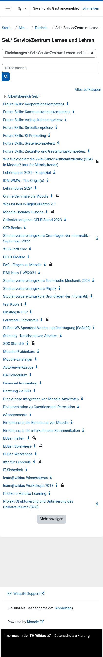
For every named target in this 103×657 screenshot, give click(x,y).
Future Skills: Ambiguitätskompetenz (33, 120)
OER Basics (12, 228)
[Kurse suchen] (50, 68)
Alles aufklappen (88, 89)
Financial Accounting (20, 383)
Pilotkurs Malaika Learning (24, 493)
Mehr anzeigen (51, 519)
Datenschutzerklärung (72, 635)
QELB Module (14, 257)
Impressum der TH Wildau (25, 635)
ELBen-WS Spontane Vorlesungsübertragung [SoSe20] (47, 328)
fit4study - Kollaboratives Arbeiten (30, 336)
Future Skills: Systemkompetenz (29, 143)
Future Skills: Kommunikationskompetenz (36, 112)
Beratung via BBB (17, 391)
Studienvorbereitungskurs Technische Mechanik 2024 (46, 280)
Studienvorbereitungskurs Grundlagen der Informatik (45, 296)
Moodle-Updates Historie (23, 212)
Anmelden (91, 8)
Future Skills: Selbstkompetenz (28, 127)
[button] (22, 8)
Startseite (7, 28)
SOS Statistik (13, 343)
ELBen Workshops (18, 454)
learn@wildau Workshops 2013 (28, 485)
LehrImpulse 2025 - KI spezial (27, 172)
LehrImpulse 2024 (17, 188)
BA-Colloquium (15, 375)
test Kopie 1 (12, 304)
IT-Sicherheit (13, 470)
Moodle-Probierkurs (19, 351)
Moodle (33, 622)
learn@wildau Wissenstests (25, 478)
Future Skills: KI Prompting (24, 135)
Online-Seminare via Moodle (25, 196)
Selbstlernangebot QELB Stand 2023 (32, 220)
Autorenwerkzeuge (18, 367)
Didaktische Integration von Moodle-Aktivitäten (41, 399)
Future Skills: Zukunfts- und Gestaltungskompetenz (44, 151)
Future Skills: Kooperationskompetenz (34, 104)
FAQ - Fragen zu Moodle (22, 265)
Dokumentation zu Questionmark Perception (39, 407)
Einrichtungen (42, 28)
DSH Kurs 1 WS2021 (19, 273)
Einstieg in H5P (15, 312)
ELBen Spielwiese (17, 446)
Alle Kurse (24, 28)
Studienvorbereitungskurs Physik (29, 288)
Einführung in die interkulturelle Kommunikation (41, 430)
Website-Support (24, 593)
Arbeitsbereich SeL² (23, 96)
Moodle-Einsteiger (18, 359)
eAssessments (15, 415)
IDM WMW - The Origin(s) (23, 180)
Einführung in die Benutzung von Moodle (35, 422)
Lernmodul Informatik (20, 320)
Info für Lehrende (17, 462)
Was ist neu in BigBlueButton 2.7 (29, 204)
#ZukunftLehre (15, 249)
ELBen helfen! (14, 438)
